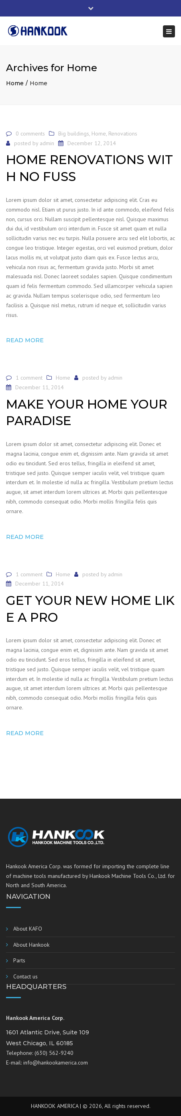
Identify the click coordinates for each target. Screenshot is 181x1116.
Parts (19, 960)
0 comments (30, 133)
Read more (25, 340)
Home (15, 83)
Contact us (25, 976)
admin (47, 143)
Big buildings (73, 133)
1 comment (29, 377)
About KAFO (27, 928)
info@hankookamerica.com (55, 1062)
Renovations (122, 133)
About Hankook (31, 944)
